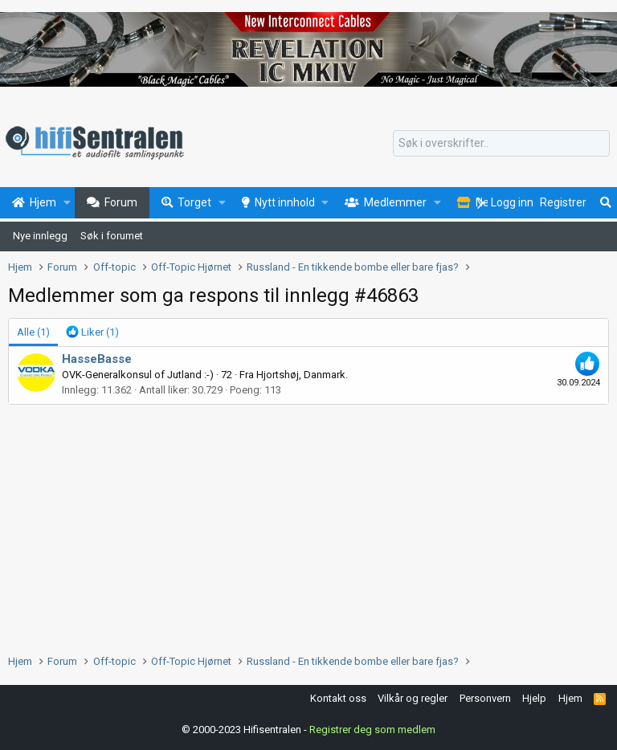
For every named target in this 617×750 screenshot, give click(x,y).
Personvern (485, 698)
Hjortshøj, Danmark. (302, 375)
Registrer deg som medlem (372, 730)
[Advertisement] (308, 525)
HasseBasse (97, 359)
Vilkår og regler (412, 698)
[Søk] (501, 143)
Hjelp (534, 698)
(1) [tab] (33, 332)
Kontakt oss (338, 698)
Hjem (570, 698)
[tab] (92, 332)
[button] (67, 203)
